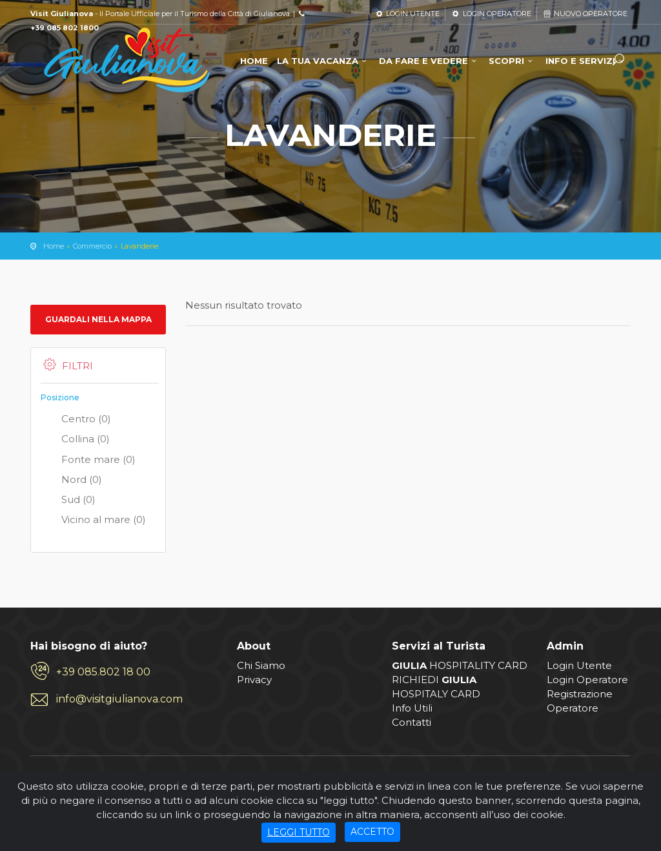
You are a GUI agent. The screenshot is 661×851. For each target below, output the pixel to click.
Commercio (92, 246)
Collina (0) (75, 440)
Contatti (411, 722)
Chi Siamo (261, 665)
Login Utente (579, 665)
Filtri (67, 365)
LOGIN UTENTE (407, 13)
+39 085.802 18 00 (103, 672)
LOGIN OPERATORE (491, 13)
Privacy (254, 679)
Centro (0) (76, 420)
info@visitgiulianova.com (119, 699)
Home (53, 246)
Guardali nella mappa (98, 319)
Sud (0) (68, 500)
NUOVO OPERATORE (584, 13)
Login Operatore (587, 679)
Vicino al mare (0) (93, 520)
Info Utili (412, 708)
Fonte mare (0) (88, 460)
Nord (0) (71, 480)
